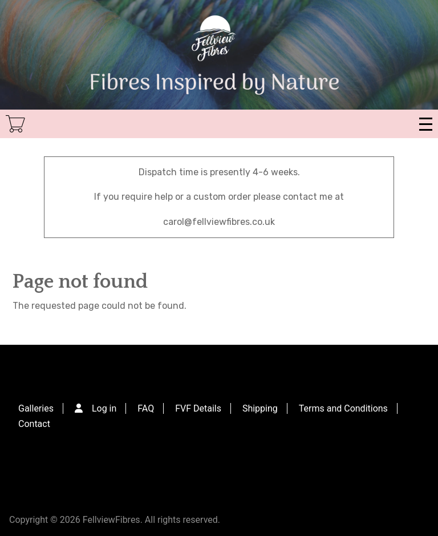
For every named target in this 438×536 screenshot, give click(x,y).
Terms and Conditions (343, 408)
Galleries (36, 408)
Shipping (260, 408)
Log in (104, 408)
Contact (34, 423)
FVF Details (198, 408)
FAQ (145, 408)
